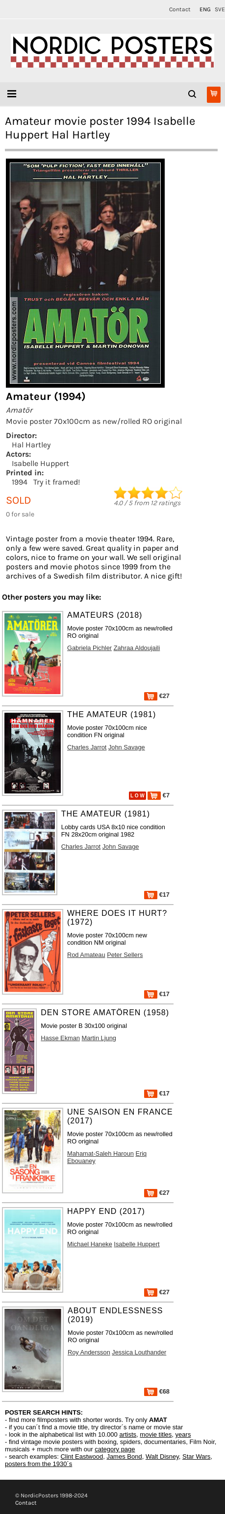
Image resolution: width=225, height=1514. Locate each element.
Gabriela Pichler (89, 648)
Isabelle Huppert (40, 463)
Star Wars (196, 1456)
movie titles (156, 1434)
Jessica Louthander (139, 1352)
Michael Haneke (89, 1244)
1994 (19, 482)
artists (127, 1434)
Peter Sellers (125, 954)
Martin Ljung (99, 1038)
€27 (157, 695)
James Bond (124, 1456)
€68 (157, 1391)
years (183, 1434)
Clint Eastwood (81, 1456)
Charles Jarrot (86, 747)
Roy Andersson (89, 1352)
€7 (159, 795)
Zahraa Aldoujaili (137, 648)
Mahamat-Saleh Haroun (100, 1153)
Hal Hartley (31, 444)
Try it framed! (56, 482)
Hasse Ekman (60, 1038)
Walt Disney (162, 1456)
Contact (180, 9)
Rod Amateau (86, 954)
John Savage (126, 747)
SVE (220, 9)
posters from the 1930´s (38, 1463)
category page (115, 1449)
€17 (157, 894)
